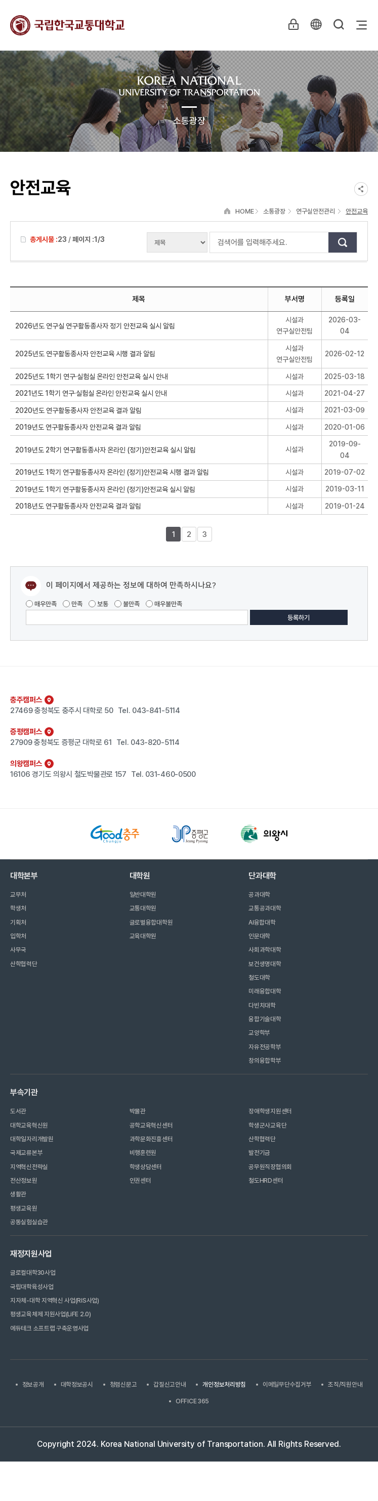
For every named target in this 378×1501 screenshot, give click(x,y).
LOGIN (292, 24)
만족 (72, 604)
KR (315, 24)
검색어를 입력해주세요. (215, 242)
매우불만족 (164, 604)
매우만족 (41, 604)
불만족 (127, 604)
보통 (98, 604)
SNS (361, 189)
